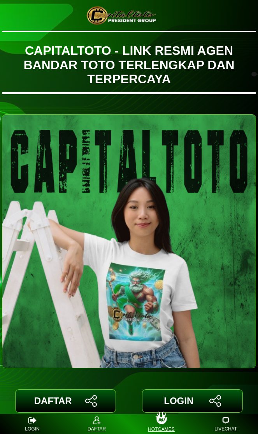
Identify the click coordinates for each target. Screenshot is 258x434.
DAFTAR (65, 401)
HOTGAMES (161, 424)
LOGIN (192, 401)
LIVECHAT (225, 424)
